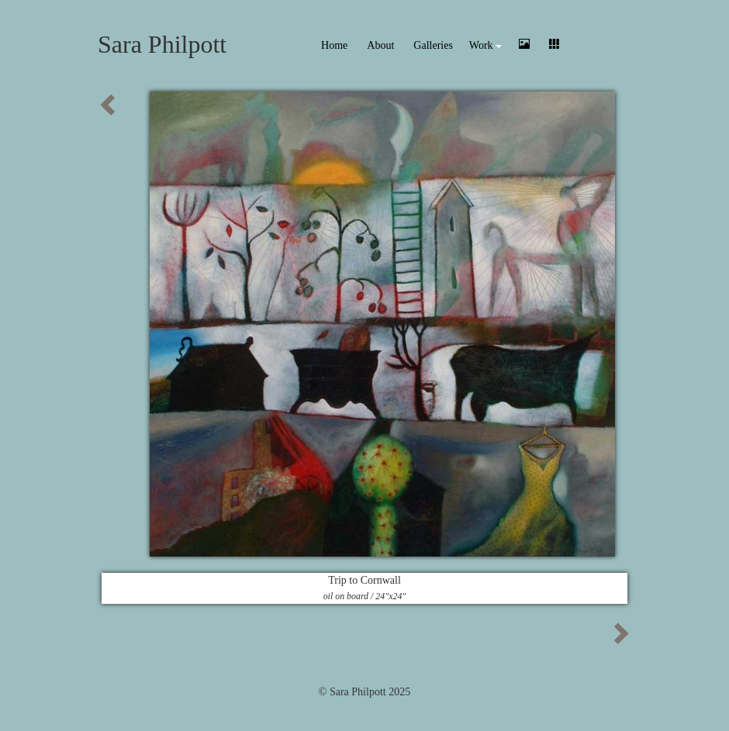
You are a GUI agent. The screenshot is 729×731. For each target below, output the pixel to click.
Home (334, 45)
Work (485, 45)
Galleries (433, 45)
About (380, 45)
